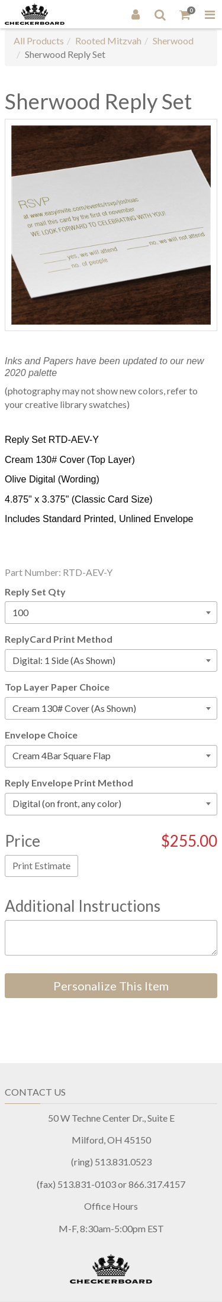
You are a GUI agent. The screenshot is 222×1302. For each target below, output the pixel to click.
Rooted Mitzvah (108, 40)
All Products (39, 40)
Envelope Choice (41, 734)
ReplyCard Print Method (58, 638)
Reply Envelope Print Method (69, 782)
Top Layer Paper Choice (57, 686)
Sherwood (173, 40)
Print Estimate (41, 865)
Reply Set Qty (35, 591)
